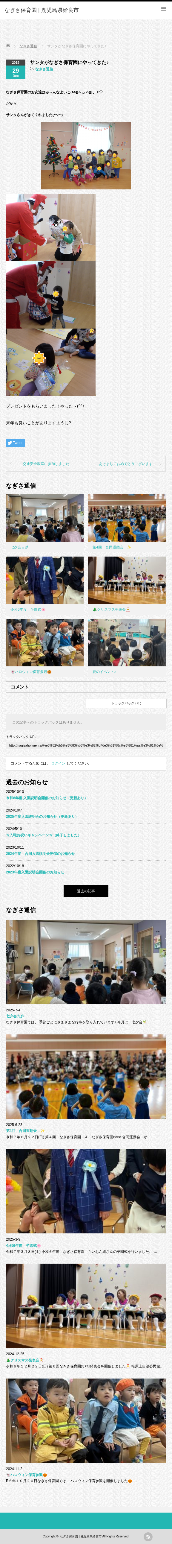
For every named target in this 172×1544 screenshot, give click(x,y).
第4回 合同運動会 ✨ (112, 547)
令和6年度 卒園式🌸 (28, 609)
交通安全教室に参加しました (46, 464)
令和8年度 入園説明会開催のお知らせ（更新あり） (47, 798)
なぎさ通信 (44, 69)
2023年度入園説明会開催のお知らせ (35, 872)
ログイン (58, 763)
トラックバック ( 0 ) (126, 703)
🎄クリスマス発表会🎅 (111, 609)
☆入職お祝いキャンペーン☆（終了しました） (43, 835)
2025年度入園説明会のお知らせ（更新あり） (42, 816)
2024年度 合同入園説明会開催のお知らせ (40, 854)
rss (148, 1536)
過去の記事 (86, 891)
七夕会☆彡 (19, 547)
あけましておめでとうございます (126, 464)
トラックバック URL (21, 736)
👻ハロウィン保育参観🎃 (31, 672)
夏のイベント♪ (104, 672)
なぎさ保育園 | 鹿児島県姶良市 (80, 1536)
